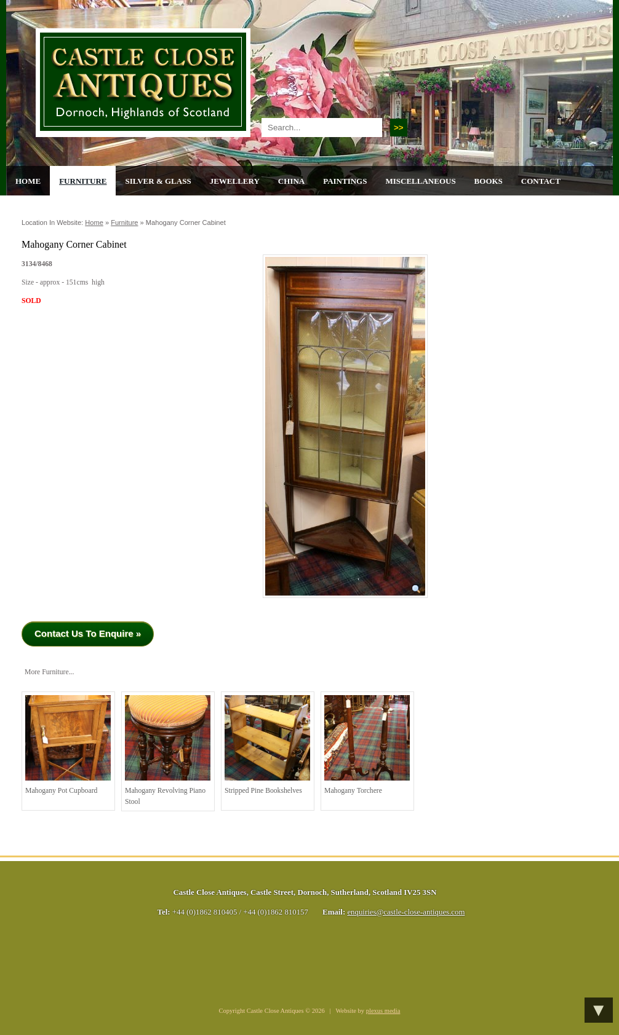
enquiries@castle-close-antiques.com (406, 912)
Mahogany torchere (367, 745)
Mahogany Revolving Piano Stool (167, 750)
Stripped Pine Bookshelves (267, 745)
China (291, 181)
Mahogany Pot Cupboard (68, 745)
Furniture (82, 181)
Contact (541, 181)
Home (28, 181)
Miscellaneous (420, 181)
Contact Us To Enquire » (87, 633)
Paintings (345, 181)
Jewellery (235, 181)
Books (488, 181)
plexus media (383, 1010)
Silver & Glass (158, 181)
